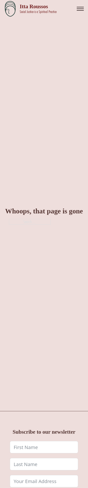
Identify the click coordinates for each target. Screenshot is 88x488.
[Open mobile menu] (80, 9)
